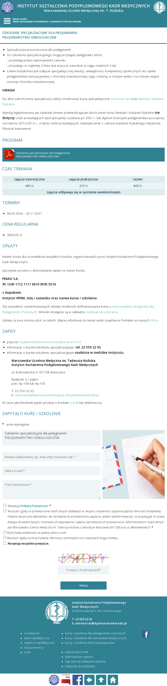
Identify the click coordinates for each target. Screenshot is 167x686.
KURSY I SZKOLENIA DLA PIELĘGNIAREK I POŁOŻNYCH (95, 633)
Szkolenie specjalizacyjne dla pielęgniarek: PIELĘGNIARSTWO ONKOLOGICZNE (51, 438)
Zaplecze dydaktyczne (39, 643)
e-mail (74, 403)
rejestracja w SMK (76, 652)
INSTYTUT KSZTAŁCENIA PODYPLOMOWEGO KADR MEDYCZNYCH (83, 8)
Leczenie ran (120, 99)
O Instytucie (32, 633)
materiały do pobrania (102, 312)
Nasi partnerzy (34, 647)
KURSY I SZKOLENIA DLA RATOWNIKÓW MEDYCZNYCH (95, 638)
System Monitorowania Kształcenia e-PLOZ (50, 342)
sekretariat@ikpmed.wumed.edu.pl (39, 395)
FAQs (154, 320)
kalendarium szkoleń (79, 657)
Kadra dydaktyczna (36, 638)
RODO (27, 652)
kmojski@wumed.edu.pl (82, 395)
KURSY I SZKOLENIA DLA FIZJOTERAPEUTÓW (89, 643)
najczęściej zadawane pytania (85, 661)
